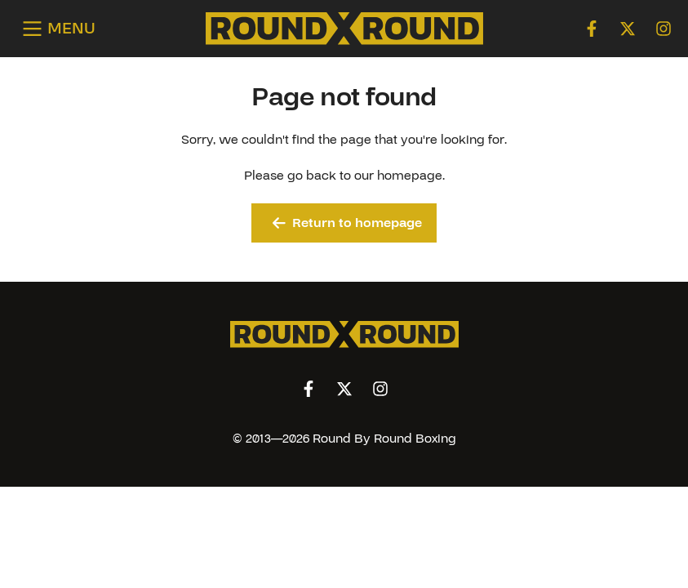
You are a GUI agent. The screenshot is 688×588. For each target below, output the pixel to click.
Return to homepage (347, 223)
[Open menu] (55, 29)
